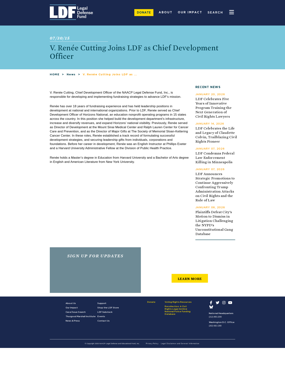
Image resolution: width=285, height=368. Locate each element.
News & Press (73, 321)
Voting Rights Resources (178, 302)
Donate (144, 12)
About (165, 12)
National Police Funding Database (177, 313)
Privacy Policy (152, 343)
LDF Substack (104, 312)
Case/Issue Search (76, 312)
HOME (54, 74)
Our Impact (190, 12)
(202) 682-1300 (215, 326)
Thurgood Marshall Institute (81, 316)
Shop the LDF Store (108, 308)
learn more (190, 279)
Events (101, 316)
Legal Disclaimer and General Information (180, 343)
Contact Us (103, 321)
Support (101, 303)
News (71, 74)
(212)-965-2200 (215, 317)
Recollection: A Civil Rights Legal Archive (176, 307)
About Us (71, 303)
